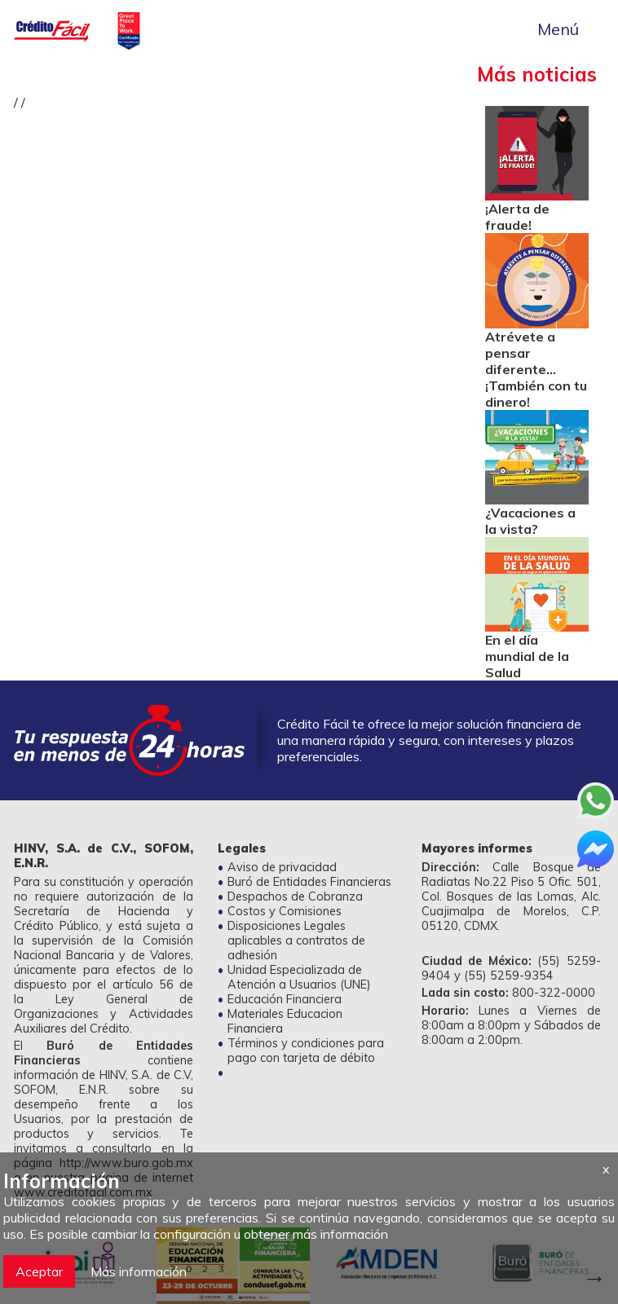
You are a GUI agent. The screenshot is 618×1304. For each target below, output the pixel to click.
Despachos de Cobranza (295, 896)
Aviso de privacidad (282, 867)
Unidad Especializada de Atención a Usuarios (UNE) (299, 977)
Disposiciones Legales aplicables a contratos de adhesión (296, 941)
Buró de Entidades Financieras (309, 881)
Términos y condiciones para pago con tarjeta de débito (305, 1050)
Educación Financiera (284, 999)
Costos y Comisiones (284, 911)
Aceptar (39, 1271)
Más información (138, 1271)
